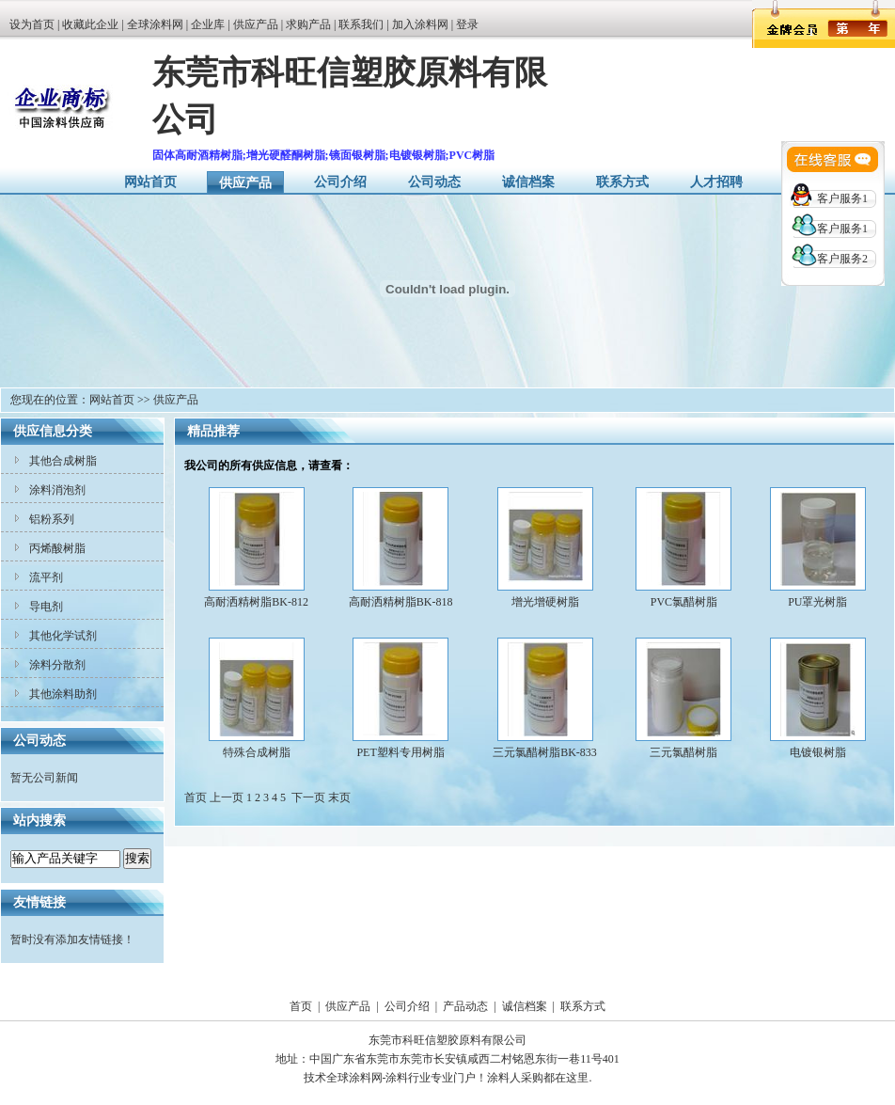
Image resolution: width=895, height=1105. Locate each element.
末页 (339, 797)
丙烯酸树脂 (57, 548)
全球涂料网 (155, 24)
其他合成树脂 (63, 460)
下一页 (308, 797)
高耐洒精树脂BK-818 (401, 601)
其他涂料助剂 (63, 694)
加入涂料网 (420, 24)
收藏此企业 (90, 24)
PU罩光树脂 (817, 601)
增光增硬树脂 (545, 601)
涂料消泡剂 (57, 490)
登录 (467, 24)
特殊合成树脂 (256, 752)
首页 (301, 1006)
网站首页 (150, 182)
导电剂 (46, 606)
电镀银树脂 (818, 752)
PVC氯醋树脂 (684, 601)
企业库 (208, 24)
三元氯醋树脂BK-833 (545, 752)
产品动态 (465, 1006)
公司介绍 (340, 182)
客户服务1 (842, 198)
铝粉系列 (51, 519)
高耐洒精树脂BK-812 (256, 601)
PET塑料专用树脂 (400, 752)
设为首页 (32, 24)
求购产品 (308, 24)
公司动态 (434, 182)
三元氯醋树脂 (683, 752)
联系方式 (622, 182)
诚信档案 (528, 182)
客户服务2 (842, 258)
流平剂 (46, 577)
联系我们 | (364, 24)
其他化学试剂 (63, 635)
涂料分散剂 (57, 664)
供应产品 (255, 24)
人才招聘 (716, 182)
